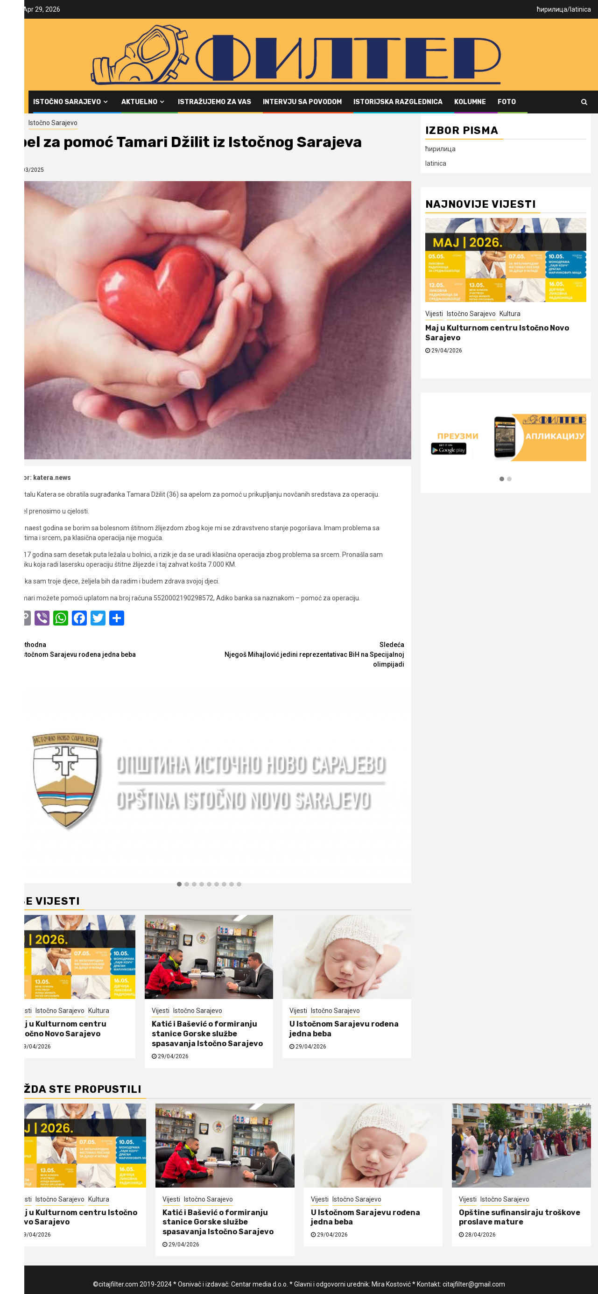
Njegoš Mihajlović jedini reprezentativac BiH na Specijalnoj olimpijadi (306, 654)
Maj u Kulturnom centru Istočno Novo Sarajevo (60, 1029)
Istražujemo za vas (214, 102)
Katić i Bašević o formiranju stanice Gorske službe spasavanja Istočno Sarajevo (207, 1034)
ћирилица (552, 9)
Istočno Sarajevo (67, 102)
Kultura (98, 1010)
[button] (179, 884)
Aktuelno (139, 102)
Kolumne (470, 102)
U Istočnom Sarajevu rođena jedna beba (111, 649)
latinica (580, 9)
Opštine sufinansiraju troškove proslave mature (519, 1217)
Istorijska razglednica (398, 102)
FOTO (507, 102)
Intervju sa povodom (302, 102)
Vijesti (16, 123)
